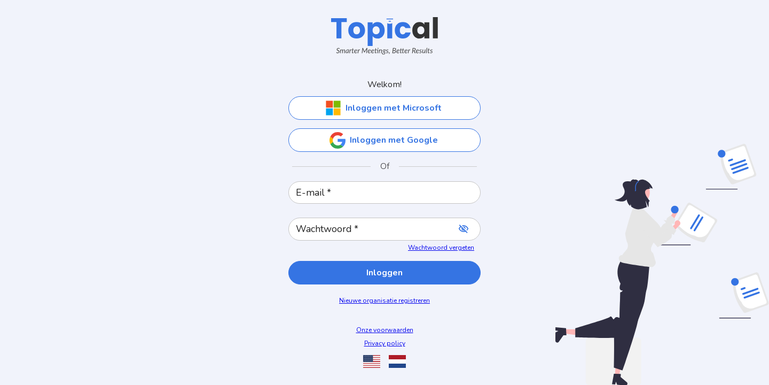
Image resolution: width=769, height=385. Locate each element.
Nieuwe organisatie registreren (384, 300)
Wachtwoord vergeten (441, 247)
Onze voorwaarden (384, 330)
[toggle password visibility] (463, 228)
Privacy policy (384, 343)
